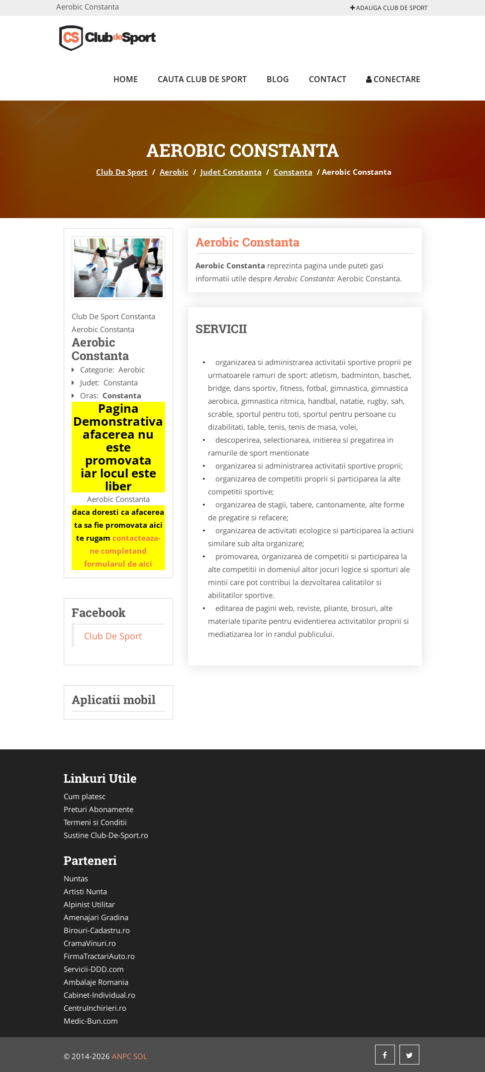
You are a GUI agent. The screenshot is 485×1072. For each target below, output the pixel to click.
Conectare (393, 79)
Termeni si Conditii (95, 822)
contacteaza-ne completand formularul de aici (122, 551)
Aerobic (174, 172)
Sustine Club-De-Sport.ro (106, 835)
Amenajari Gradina (96, 917)
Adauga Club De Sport (389, 7)
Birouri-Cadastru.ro (97, 930)
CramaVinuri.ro (90, 943)
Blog (278, 79)
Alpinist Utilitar (89, 904)
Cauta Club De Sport (202, 79)
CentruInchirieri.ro (95, 1008)
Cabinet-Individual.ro (99, 995)
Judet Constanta (231, 172)
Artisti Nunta (85, 891)
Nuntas (76, 878)
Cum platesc (84, 796)
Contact (327, 79)
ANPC (121, 1056)
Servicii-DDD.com (94, 969)
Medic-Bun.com (91, 1021)
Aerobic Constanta (247, 242)
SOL (140, 1056)
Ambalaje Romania (96, 982)
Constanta (293, 172)
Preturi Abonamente (98, 809)
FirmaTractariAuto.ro (99, 956)
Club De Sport (122, 172)
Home (125, 79)
